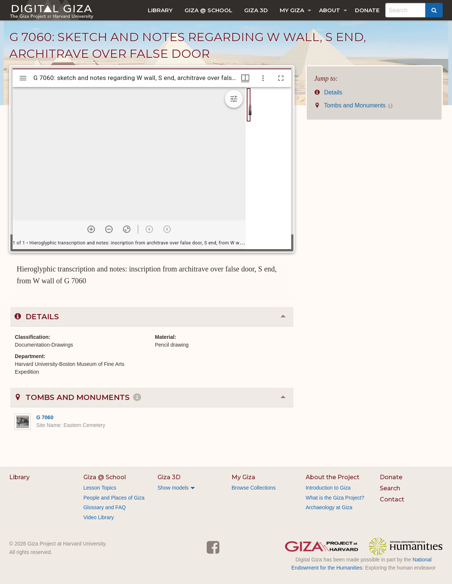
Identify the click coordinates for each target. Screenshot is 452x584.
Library (160, 10)
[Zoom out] (109, 229)
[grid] (268, 168)
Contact (392, 499)
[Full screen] (281, 78)
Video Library (98, 517)
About (329, 10)
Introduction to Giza (328, 488)
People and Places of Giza (113, 498)
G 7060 (44, 417)
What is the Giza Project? (335, 498)
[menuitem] (160, 10)
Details (328, 92)
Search (390, 488)
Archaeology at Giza (329, 507)
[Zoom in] (91, 229)
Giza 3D (256, 10)
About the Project (332, 477)
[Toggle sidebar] (23, 78)
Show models (173, 488)
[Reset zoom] (127, 229)
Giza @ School (208, 10)
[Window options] (263, 78)
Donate (367, 10)
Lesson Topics (99, 488)
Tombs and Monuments (353, 105)
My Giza (292, 10)
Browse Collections (254, 488)
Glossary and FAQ (104, 507)
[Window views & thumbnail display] (245, 78)
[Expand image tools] (234, 99)
